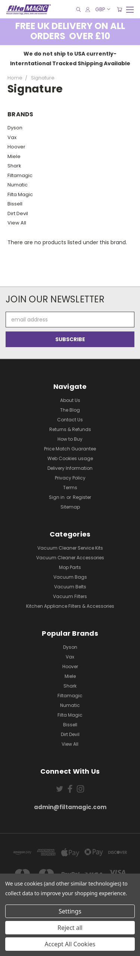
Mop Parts (70, 567)
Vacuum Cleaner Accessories (70, 557)
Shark (14, 165)
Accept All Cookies (70, 944)
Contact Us (70, 419)
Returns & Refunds (70, 429)
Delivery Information (70, 468)
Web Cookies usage (70, 458)
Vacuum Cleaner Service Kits (70, 548)
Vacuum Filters (70, 596)
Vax (11, 137)
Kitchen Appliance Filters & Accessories (70, 606)
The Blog (70, 410)
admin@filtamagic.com (70, 807)
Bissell (14, 203)
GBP (102, 9)
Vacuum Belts (70, 587)
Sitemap (70, 507)
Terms (70, 487)
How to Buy (70, 439)
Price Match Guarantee (70, 449)
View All (16, 222)
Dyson (14, 127)
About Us (70, 400)
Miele (14, 156)
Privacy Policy (70, 478)
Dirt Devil (17, 213)
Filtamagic (19, 175)
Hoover (16, 146)
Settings (70, 911)
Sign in (57, 497)
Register (82, 497)
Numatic (17, 184)
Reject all (70, 928)
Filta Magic (20, 194)
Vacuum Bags (70, 577)
